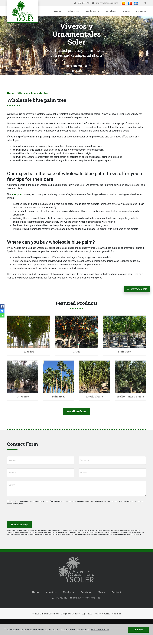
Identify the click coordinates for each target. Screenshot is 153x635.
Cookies (106, 613)
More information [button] (100, 629)
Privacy (97, 613)
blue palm (17, 194)
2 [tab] (77, 71)
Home (57, 11)
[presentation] (23, 512)
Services (110, 11)
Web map (116, 613)
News (126, 11)
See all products (76, 411)
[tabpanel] (76, 45)
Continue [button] (138, 629)
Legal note (87, 613)
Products (68, 592)
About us (73, 11)
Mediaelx (75, 613)
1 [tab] (73, 71)
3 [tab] (80, 71)
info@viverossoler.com (105, 2)
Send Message (19, 524)
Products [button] (92, 11)
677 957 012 (81, 2)
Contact (141, 11)
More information (76, 65)
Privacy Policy (88, 501)
